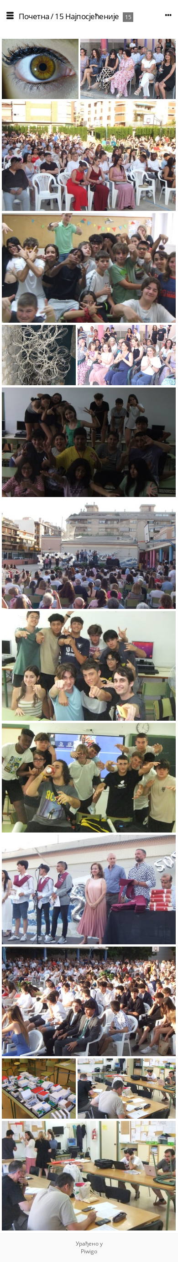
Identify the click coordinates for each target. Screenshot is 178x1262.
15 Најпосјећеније (87, 16)
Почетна (34, 16)
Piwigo (89, 1251)
